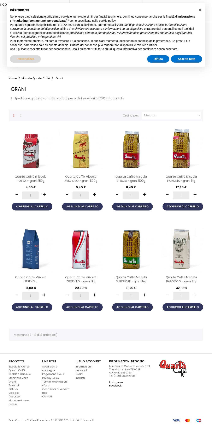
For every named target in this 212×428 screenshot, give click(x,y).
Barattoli (14, 383)
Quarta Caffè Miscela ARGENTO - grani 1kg (80, 277)
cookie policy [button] (107, 20)
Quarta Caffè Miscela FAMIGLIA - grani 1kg (181, 177)
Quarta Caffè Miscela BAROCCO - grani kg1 (181, 277)
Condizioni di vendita (55, 387)
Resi (44, 391)
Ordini (79, 372)
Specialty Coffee (19, 364)
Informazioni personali (84, 366)
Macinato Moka (18, 376)
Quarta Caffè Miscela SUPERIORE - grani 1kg (131, 277)
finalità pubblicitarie (55, 32)
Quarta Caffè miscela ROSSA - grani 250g (31, 177)
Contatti (47, 395)
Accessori (15, 395)
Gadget (14, 391)
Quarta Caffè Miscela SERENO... (30, 277)
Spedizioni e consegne (49, 366)
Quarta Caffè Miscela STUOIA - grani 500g (131, 177)
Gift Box (13, 387)
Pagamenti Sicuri (53, 372)
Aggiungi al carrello (32, 205)
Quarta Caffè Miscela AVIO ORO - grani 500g (80, 177)
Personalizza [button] (25, 59)
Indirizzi (80, 376)
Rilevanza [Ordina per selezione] (172, 113)
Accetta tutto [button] (186, 59)
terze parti (74, 24)
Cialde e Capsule (20, 372)
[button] (200, 10)
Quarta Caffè (17, 368)
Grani (12, 380)
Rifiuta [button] (158, 59)
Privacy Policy (50, 376)
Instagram (116, 380)
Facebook (115, 383)
